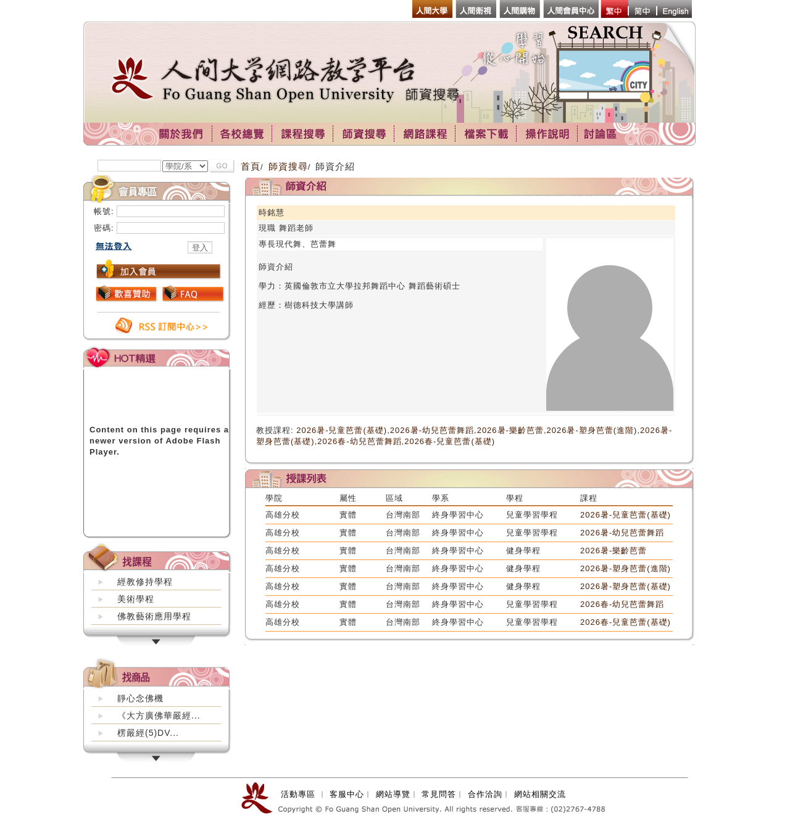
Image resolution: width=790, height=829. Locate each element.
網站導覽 (393, 794)
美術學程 (135, 599)
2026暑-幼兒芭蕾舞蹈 (432, 430)
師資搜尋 (288, 166)
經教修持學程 (145, 582)
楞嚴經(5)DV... (148, 733)
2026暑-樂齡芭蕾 (510, 430)
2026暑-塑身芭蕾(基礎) (625, 586)
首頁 (250, 166)
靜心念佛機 (140, 698)
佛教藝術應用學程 (154, 616)
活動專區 (298, 794)
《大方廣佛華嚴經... (159, 715)
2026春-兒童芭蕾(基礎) (449, 441)
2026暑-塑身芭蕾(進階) (592, 430)
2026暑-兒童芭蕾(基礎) (341, 430)
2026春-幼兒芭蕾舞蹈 (359, 441)
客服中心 (347, 794)
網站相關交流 (540, 794)
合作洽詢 (485, 794)
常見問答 (439, 794)
